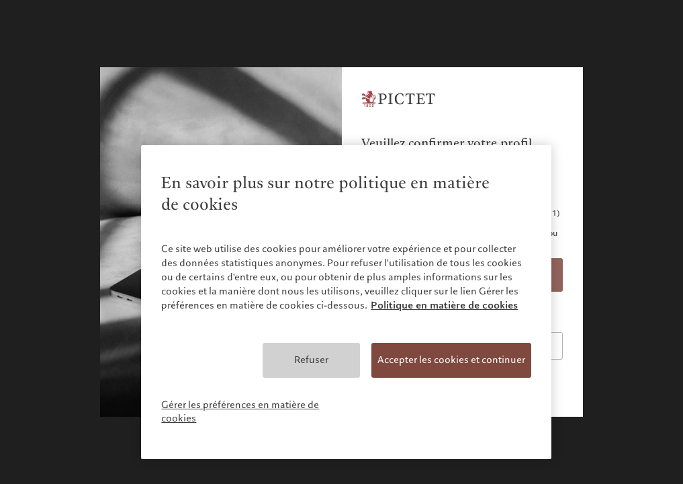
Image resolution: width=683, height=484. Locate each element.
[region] (346, 302)
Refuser (311, 359)
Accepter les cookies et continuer (451, 359)
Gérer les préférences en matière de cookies (240, 411)
